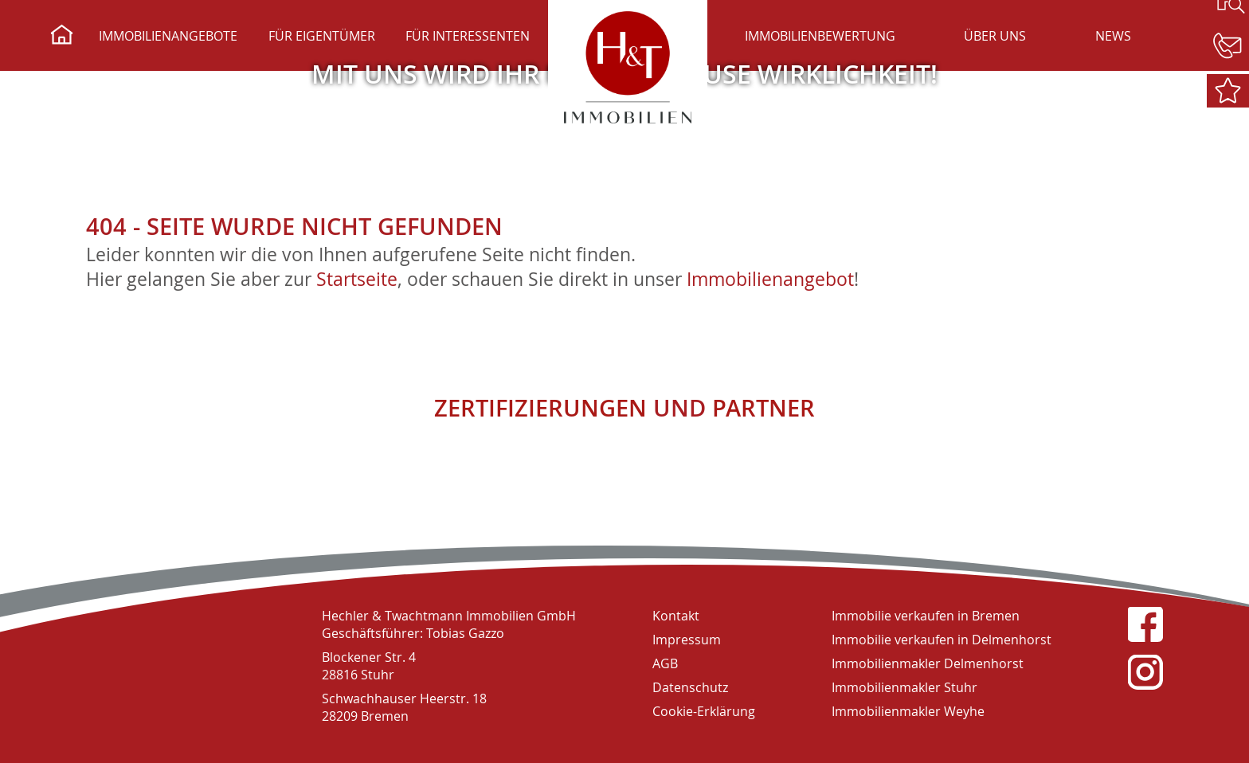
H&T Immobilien (165, 655)
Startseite (356, 279)
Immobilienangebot (770, 279)
